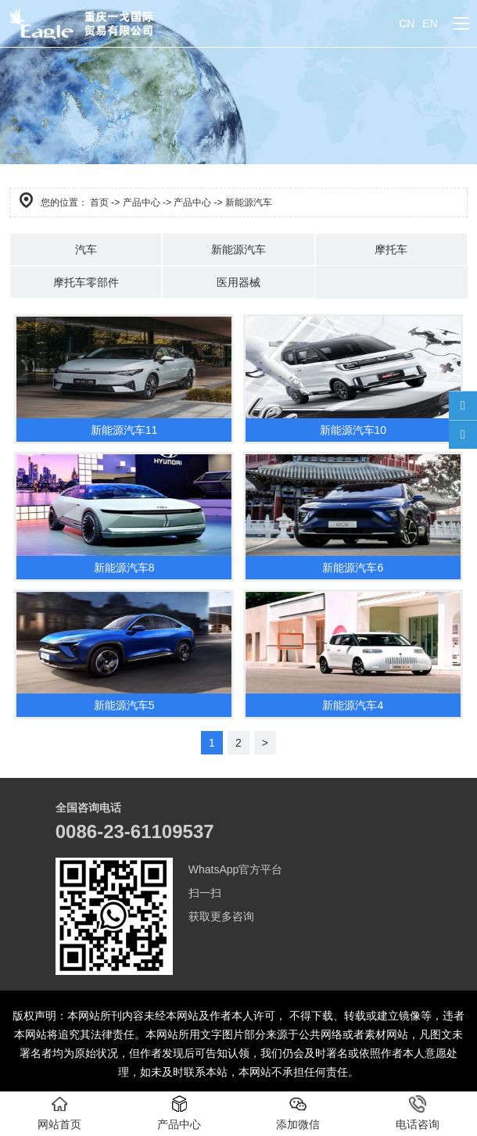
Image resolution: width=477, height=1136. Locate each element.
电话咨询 (417, 1113)
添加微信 (298, 1113)
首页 (99, 202)
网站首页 (59, 1113)
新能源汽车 (238, 249)
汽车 (86, 249)
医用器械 (238, 282)
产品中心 (141, 202)
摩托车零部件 (86, 282)
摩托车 (391, 249)
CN (406, 23)
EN (429, 23)
